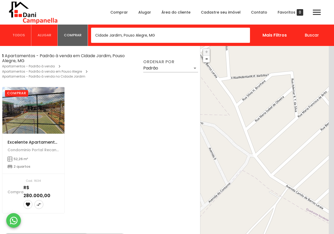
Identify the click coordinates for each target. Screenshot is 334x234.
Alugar (144, 12)
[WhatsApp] (13, 220)
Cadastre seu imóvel (221, 12)
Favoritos (290, 12)
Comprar (119, 12)
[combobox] (170, 35)
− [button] (206, 59)
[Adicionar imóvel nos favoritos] (27, 204)
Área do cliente (176, 12)
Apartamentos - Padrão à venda (28, 66)
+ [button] (206, 52)
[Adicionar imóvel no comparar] (38, 204)
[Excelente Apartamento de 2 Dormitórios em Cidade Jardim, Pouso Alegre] (33, 110)
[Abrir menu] (316, 12)
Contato (259, 12)
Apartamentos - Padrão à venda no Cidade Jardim (43, 76)
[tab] (18, 35)
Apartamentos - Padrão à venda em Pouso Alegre (42, 71)
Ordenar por (159, 62)
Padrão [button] (150, 68)
